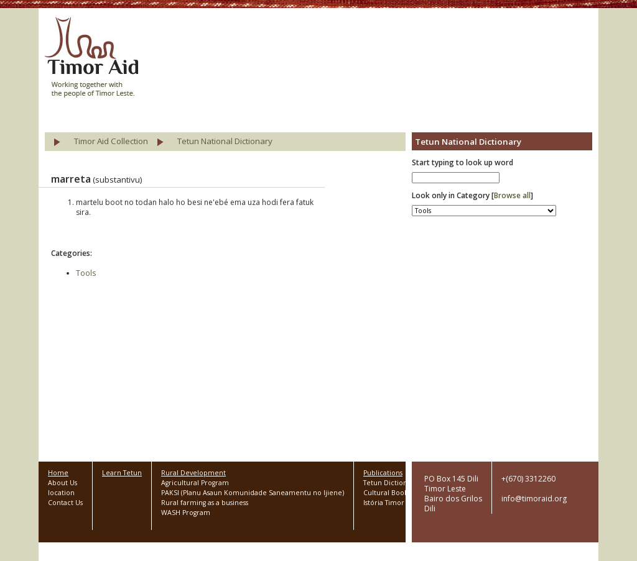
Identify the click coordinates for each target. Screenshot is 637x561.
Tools (86, 273)
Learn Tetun (122, 472)
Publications (382, 472)
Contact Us (65, 502)
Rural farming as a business (204, 502)
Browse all (512, 195)
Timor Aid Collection (111, 141)
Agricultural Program (195, 482)
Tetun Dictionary (390, 482)
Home (58, 472)
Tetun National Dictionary (224, 141)
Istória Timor (383, 502)
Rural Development (193, 472)
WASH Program (185, 512)
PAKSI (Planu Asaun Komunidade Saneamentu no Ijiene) (252, 492)
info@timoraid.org (534, 498)
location (61, 492)
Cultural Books (387, 492)
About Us (62, 482)
